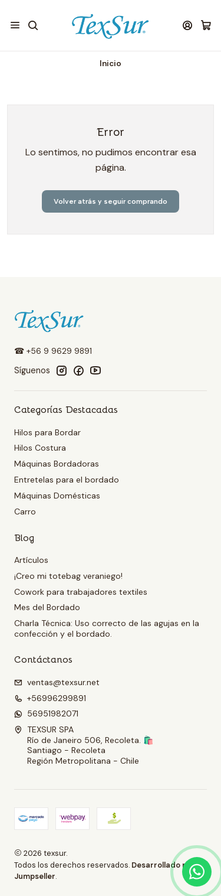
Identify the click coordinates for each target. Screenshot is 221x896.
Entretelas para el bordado (66, 479)
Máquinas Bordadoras (56, 463)
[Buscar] (33, 25)
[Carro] (206, 25)
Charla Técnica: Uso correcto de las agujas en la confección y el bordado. (106, 628)
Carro (25, 511)
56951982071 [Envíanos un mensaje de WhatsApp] (46, 713)
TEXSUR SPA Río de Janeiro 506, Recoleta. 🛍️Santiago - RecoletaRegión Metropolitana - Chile (83, 745)
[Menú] (15, 25)
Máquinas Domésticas (57, 495)
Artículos (31, 560)
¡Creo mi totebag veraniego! (68, 576)
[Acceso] (188, 25)
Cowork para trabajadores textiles (80, 592)
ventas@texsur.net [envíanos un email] (57, 682)
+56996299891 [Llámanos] (50, 698)
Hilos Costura (40, 447)
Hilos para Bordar (47, 432)
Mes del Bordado (47, 607)
